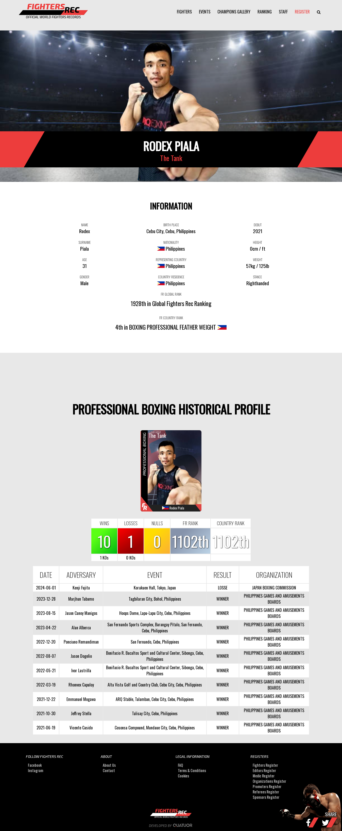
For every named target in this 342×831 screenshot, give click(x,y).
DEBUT (258, 224)
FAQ (180, 765)
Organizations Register (269, 781)
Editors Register (264, 770)
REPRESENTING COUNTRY (171, 259)
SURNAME (85, 242)
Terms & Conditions (192, 770)
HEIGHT (257, 242)
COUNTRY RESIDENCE (171, 276)
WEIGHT (257, 259)
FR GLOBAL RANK (171, 294)
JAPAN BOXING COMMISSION (274, 588)
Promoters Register (267, 786)
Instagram (35, 770)
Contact (109, 770)
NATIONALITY (171, 242)
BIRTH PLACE (171, 224)
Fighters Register (265, 765)
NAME (84, 224)
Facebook (35, 765)
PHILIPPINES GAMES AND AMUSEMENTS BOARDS (274, 599)
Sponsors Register (266, 797)
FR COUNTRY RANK (171, 317)
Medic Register (264, 775)
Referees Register (266, 791)
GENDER (84, 276)
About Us (109, 765)
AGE (84, 259)
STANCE (257, 276)
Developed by (171, 826)
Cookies (183, 775)
